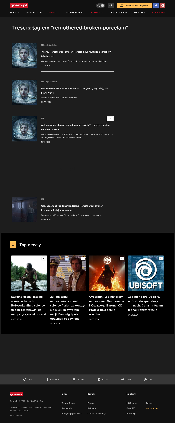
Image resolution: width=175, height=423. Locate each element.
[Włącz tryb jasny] (100, 5)
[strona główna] (25, 5)
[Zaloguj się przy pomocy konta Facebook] (156, 5)
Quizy (54, 13)
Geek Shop (158, 13)
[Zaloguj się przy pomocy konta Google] (162, 5)
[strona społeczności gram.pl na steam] (126, 379)
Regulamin (67, 408)
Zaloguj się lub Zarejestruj (136, 5)
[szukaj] (111, 5)
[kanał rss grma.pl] (148, 379)
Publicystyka (75, 13)
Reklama (92, 408)
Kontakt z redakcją (97, 413)
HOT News (131, 403)
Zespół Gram (68, 403)
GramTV (130, 408)
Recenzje (34, 13)
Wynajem (140, 13)
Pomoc (91, 403)
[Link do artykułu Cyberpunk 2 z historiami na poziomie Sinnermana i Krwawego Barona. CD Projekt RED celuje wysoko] (107, 288)
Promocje (97, 13)
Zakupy (149, 403)
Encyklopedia (119, 13)
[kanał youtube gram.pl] (78, 379)
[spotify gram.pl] (102, 379)
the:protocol (152, 408)
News (15, 13)
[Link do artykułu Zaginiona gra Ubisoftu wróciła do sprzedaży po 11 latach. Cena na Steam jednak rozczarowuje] (145, 285)
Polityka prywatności (72, 413)
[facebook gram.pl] (52, 379)
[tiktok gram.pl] (28, 379)
